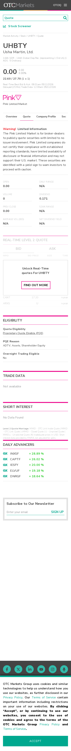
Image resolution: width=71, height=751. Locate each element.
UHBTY (31, 36)
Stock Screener (17, 26)
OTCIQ (57, 5)
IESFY (14, 465)
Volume (7, 194)
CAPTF (15, 459)
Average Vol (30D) (13, 219)
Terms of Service (44, 697)
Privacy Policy (12, 697)
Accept (35, 741)
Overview (11, 117)
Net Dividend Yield (50, 219)
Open (6, 182)
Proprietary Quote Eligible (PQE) (23, 333)
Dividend (44, 194)
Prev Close (9, 207)
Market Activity (10, 36)
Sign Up (57, 512)
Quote (27, 117)
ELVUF (14, 471)
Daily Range (46, 182)
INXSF (14, 454)
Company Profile (46, 117)
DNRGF (15, 477)
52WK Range (46, 207)
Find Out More (36, 285)
